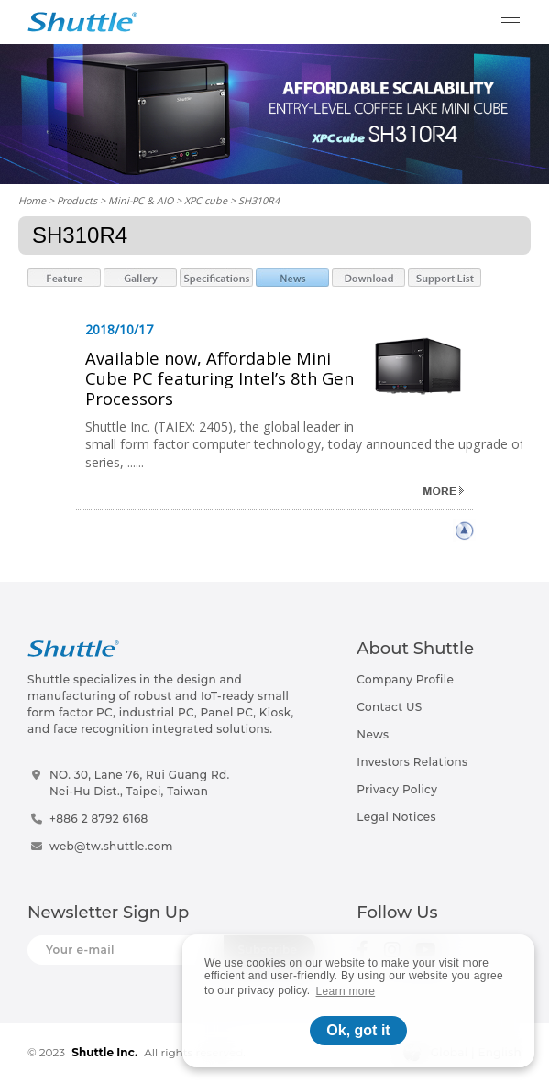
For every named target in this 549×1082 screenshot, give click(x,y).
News (373, 734)
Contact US (389, 707)
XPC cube (205, 200)
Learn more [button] (346, 991)
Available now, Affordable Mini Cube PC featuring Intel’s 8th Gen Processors (219, 378)
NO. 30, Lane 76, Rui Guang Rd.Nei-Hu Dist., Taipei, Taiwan (139, 783)
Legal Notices (396, 817)
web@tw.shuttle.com (111, 846)
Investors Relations (412, 762)
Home (32, 200)
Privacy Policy (397, 789)
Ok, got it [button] (358, 1030)
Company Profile (405, 679)
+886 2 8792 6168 (98, 818)
